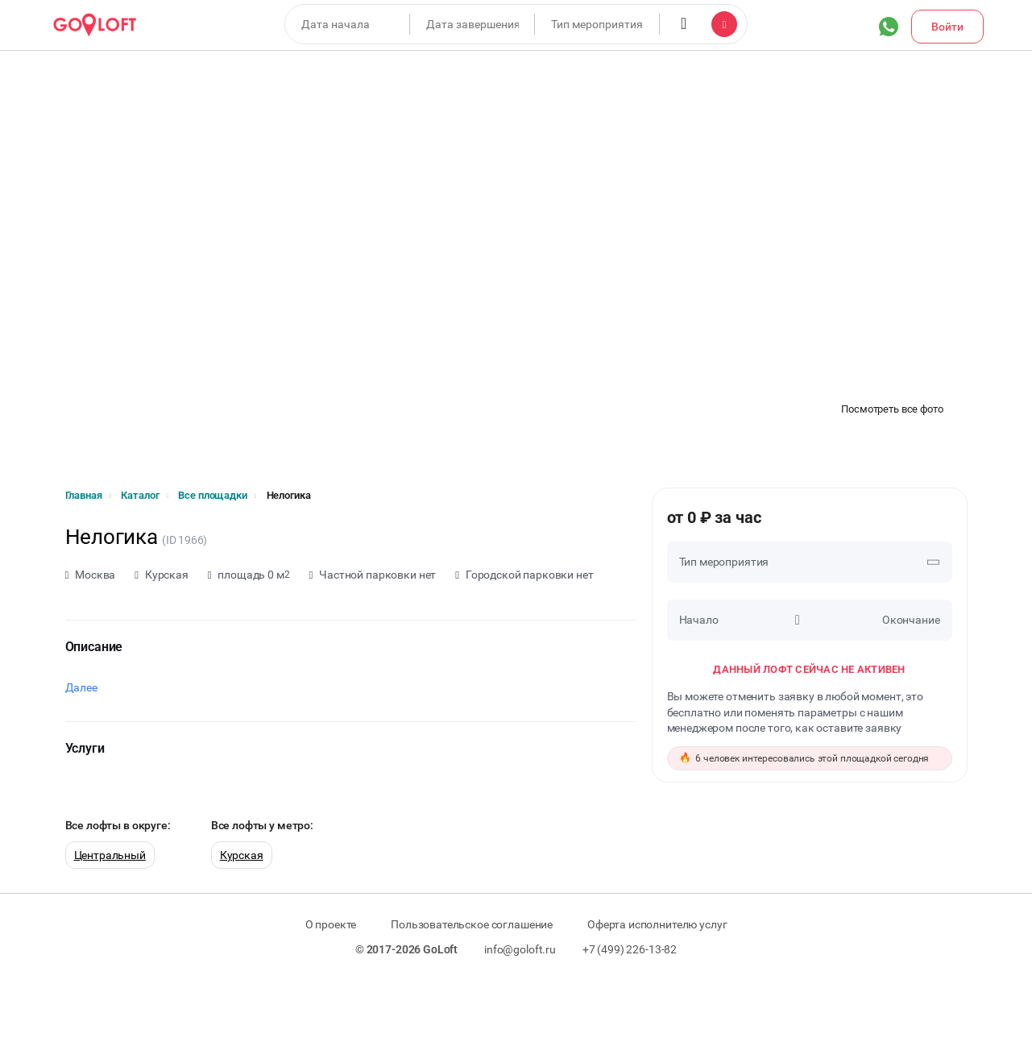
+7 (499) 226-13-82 (629, 949)
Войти (947, 26)
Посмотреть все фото (892, 409)
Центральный (110, 855)
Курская (241, 855)
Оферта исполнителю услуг (657, 924)
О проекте (331, 924)
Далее (81, 687)
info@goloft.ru (520, 949)
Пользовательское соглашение (472, 924)
